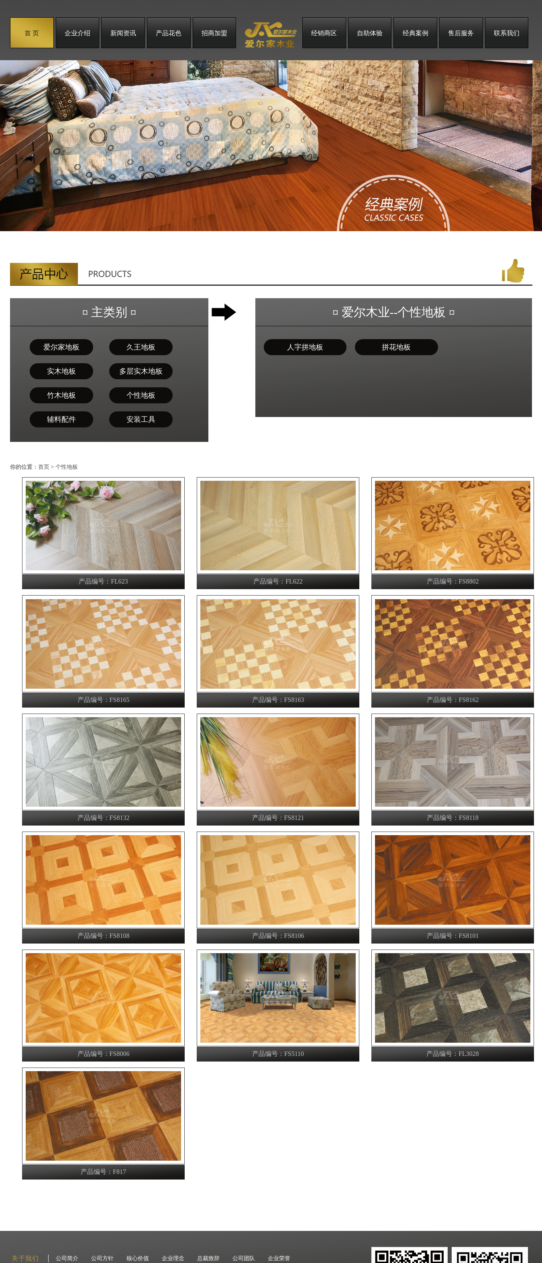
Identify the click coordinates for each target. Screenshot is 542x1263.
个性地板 (140, 395)
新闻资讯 (123, 33)
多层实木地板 (141, 371)
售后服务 (461, 33)
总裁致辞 (208, 1258)
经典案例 (415, 33)
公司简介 (67, 1258)
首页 (43, 467)
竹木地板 (61, 395)
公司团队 (243, 1258)
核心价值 (137, 1258)
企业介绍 (77, 33)
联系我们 (507, 33)
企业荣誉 (279, 1258)
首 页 (31, 33)
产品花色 (168, 33)
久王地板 (140, 347)
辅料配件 (61, 419)
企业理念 (173, 1258)
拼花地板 (396, 347)
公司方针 (102, 1258)
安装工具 (140, 419)
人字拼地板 (305, 347)
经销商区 (324, 33)
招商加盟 (214, 33)
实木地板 (61, 371)
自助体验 (370, 33)
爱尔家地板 (61, 347)
